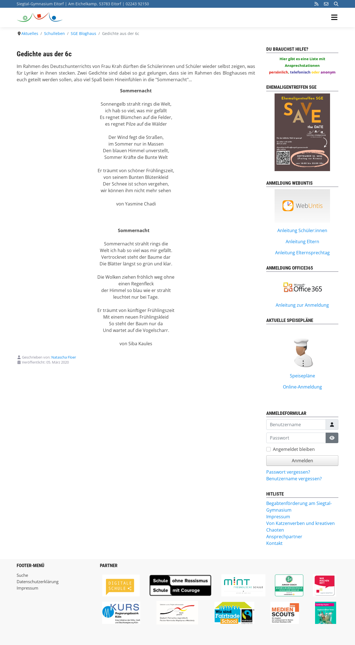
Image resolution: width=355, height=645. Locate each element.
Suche (22, 575)
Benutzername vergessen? (294, 479)
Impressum (27, 588)
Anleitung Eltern (302, 241)
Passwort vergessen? (288, 472)
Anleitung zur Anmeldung (302, 305)
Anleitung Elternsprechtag (302, 253)
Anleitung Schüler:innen (302, 230)
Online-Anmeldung (302, 387)
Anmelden (302, 461)
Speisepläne (302, 376)
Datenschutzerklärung (38, 581)
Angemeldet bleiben (294, 449)
